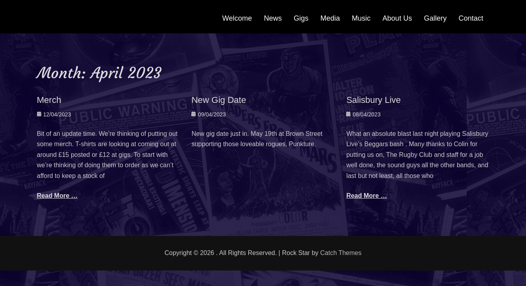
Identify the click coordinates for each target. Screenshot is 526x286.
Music (361, 18)
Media (330, 18)
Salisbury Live (373, 100)
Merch (49, 100)
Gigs (301, 18)
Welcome (237, 18)
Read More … (57, 195)
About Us (397, 18)
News (273, 18)
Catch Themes (341, 252)
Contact (470, 18)
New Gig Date (218, 100)
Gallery (435, 18)
